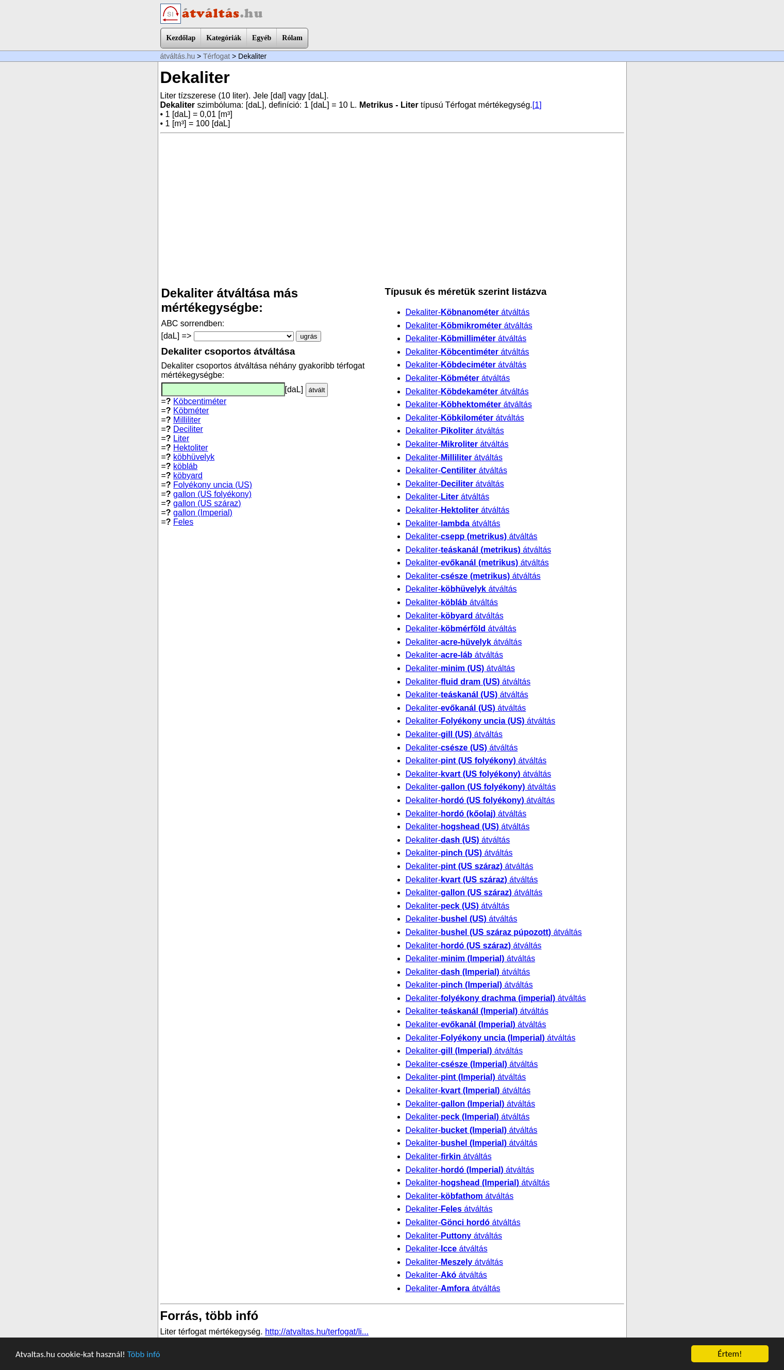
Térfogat (216, 56)
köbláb (185, 466)
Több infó (143, 1354)
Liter (181, 438)
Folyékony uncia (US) (212, 484)
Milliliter (187, 419)
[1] (537, 105)
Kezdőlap (181, 38)
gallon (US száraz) (207, 503)
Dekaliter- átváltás (468, 312)
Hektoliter (190, 447)
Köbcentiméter (199, 401)
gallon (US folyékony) (212, 494)
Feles (183, 521)
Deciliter (188, 429)
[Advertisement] (392, 210)
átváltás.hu (177, 56)
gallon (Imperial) (202, 512)
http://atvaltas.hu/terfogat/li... (317, 1331)
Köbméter (191, 410)
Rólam (292, 38)
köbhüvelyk (193, 457)
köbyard (188, 475)
